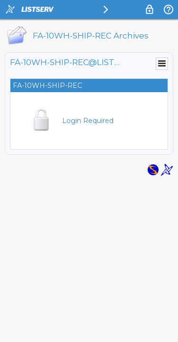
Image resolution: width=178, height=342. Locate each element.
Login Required (87, 120)
